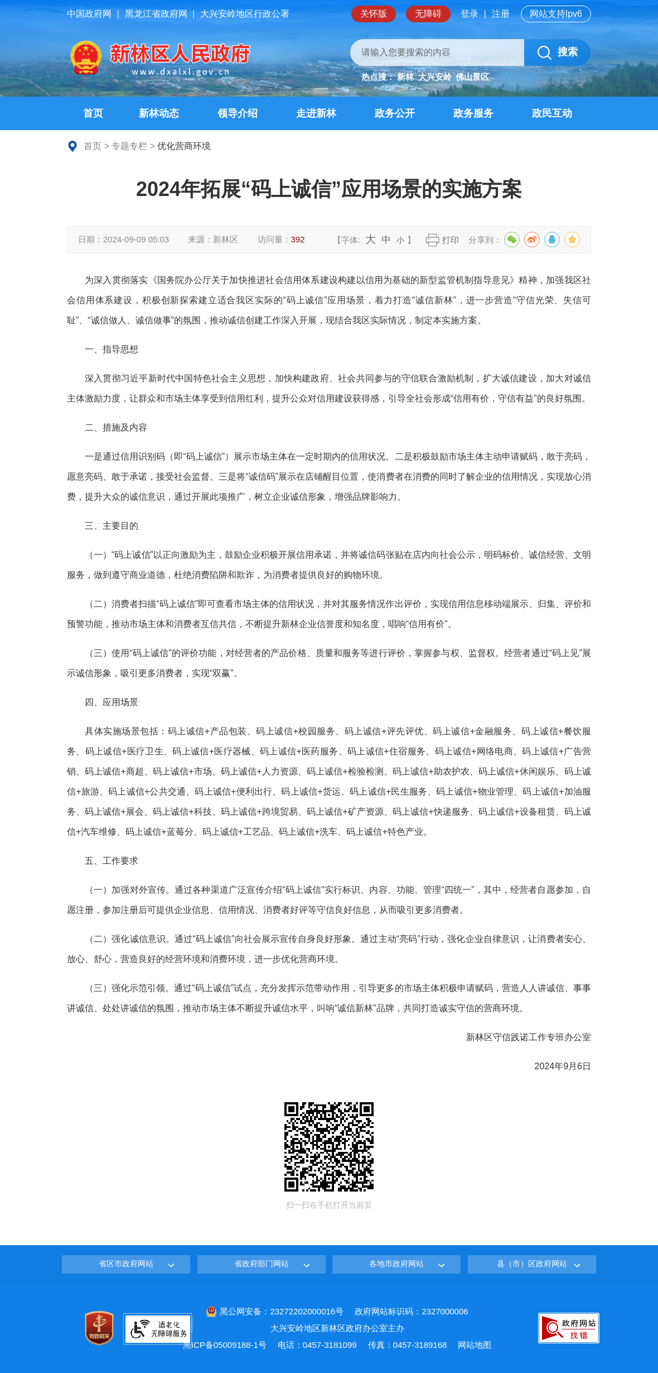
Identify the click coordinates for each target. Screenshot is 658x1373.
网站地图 (474, 1345)
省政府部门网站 (261, 1263)
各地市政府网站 (396, 1263)
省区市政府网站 (126, 1263)
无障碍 (428, 13)
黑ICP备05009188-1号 (225, 1345)
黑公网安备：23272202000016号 (274, 1311)
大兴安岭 (435, 77)
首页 (92, 146)
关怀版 (373, 13)
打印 (450, 240)
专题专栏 (129, 146)
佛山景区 (472, 77)
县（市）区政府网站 (532, 1263)
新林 (405, 77)
